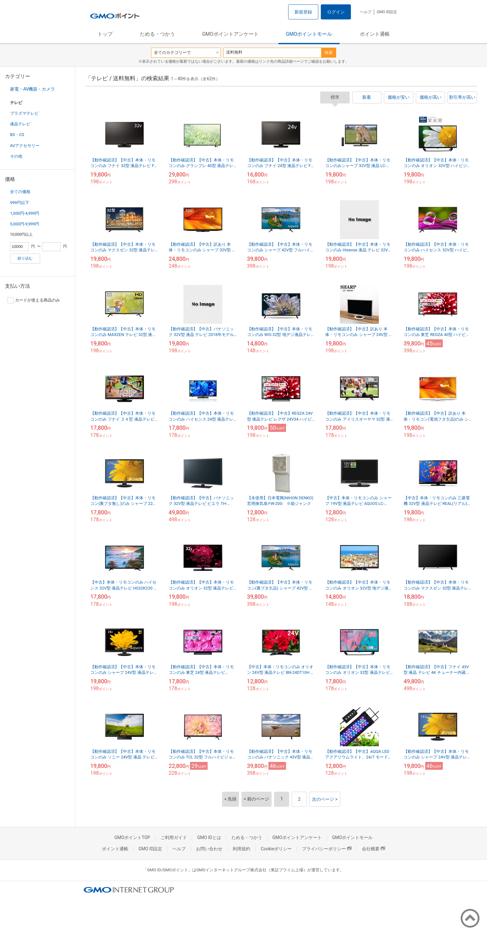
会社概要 (373, 848)
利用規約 (241, 848)
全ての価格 (20, 191)
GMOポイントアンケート (230, 34)
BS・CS (17, 134)
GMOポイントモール (309, 34)
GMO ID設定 (387, 12)
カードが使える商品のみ (34, 300)
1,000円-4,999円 (24, 213)
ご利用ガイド (174, 837)
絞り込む (25, 258)
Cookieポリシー (276, 848)
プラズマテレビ (24, 113)
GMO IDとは (209, 837)
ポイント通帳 (375, 34)
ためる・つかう (157, 34)
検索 (329, 52)
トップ (105, 34)
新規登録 (303, 11)
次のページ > (324, 799)
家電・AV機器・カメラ (32, 89)
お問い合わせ (209, 848)
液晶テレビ (20, 124)
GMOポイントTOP (132, 837)
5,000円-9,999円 (24, 224)
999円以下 (19, 202)
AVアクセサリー (25, 145)
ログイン (336, 11)
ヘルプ (365, 12)
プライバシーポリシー (327, 848)
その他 (16, 156)
